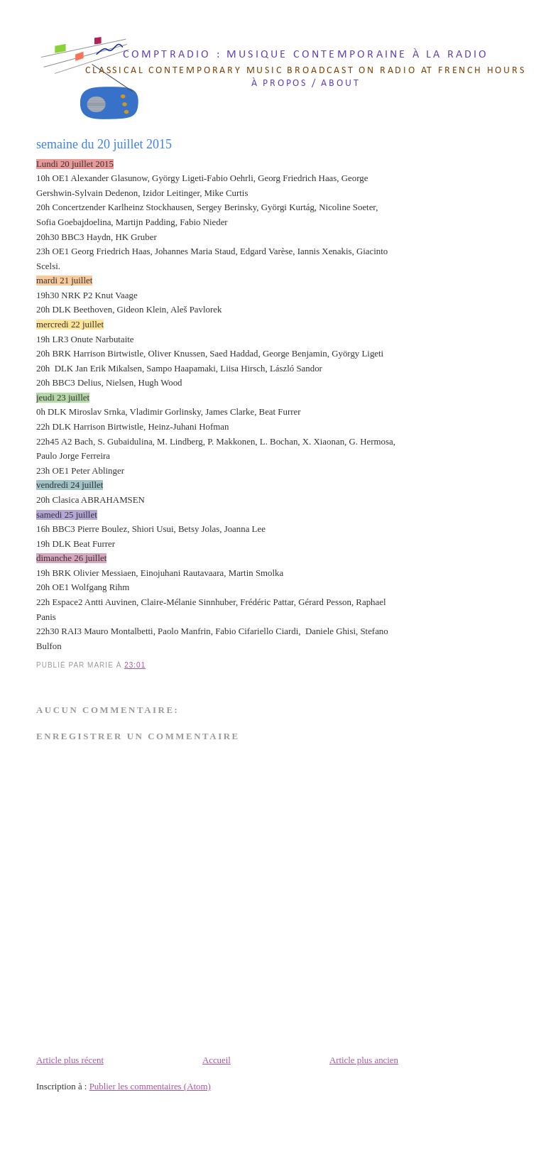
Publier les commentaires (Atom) (150, 1087)
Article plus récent (70, 1060)
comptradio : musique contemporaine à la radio (306, 54)
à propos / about (306, 83)
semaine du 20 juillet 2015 (104, 144)
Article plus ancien (363, 1060)
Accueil (216, 1060)
